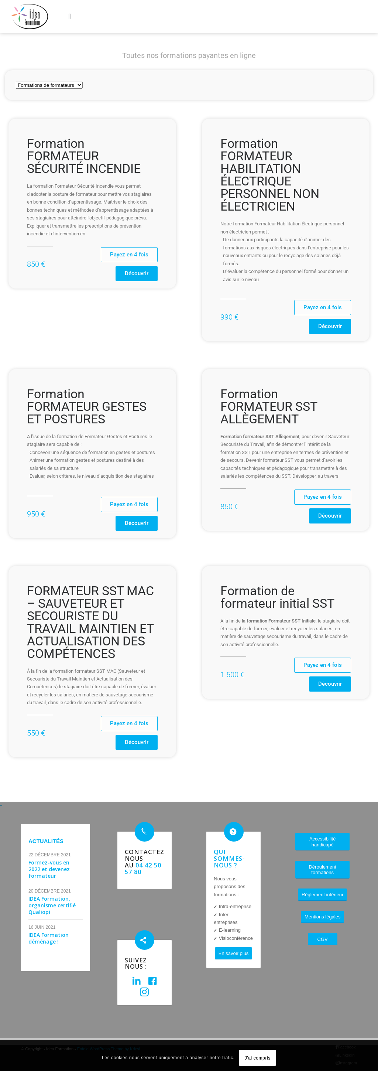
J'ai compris (258, 1058)
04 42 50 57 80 (143, 868)
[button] (69, 16)
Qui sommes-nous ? (229, 858)
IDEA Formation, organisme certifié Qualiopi (52, 905)
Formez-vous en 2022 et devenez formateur (49, 869)
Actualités (45, 841)
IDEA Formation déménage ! (48, 938)
